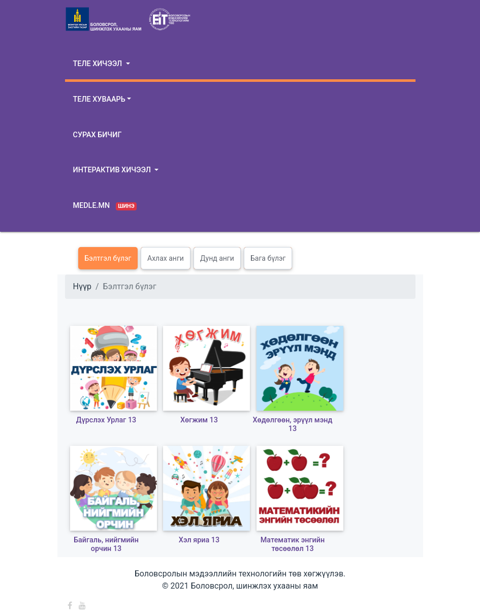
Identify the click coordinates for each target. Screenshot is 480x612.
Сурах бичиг (97, 135)
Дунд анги (217, 258)
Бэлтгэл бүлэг (108, 258)
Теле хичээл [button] (98, 63)
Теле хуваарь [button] (99, 99)
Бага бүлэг (267, 258)
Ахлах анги (165, 258)
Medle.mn (105, 205)
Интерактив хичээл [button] (113, 170)
